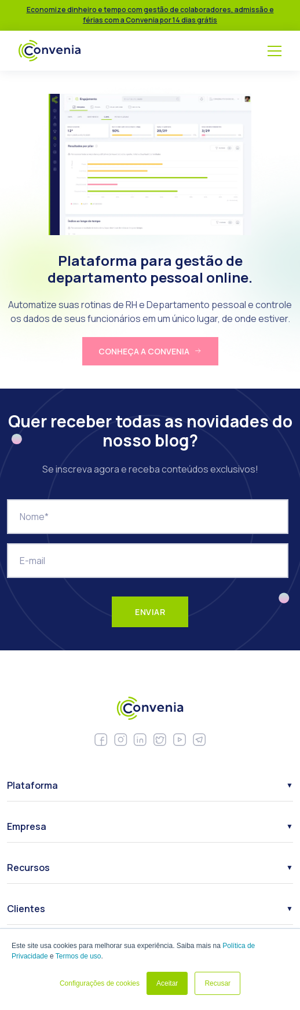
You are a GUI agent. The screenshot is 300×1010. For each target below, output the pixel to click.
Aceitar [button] (167, 983)
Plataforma (32, 785)
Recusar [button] (217, 983)
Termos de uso (78, 956)
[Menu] (274, 51)
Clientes (26, 908)
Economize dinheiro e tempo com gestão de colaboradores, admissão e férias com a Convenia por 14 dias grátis (150, 15)
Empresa (26, 826)
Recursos (28, 867)
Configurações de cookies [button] (100, 983)
